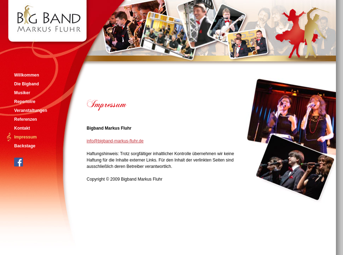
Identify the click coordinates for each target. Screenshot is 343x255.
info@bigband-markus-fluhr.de (115, 140)
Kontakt (22, 128)
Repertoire (24, 101)
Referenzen (25, 119)
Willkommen (26, 75)
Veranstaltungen (30, 110)
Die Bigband (26, 83)
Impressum (25, 137)
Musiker (22, 92)
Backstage (24, 145)
